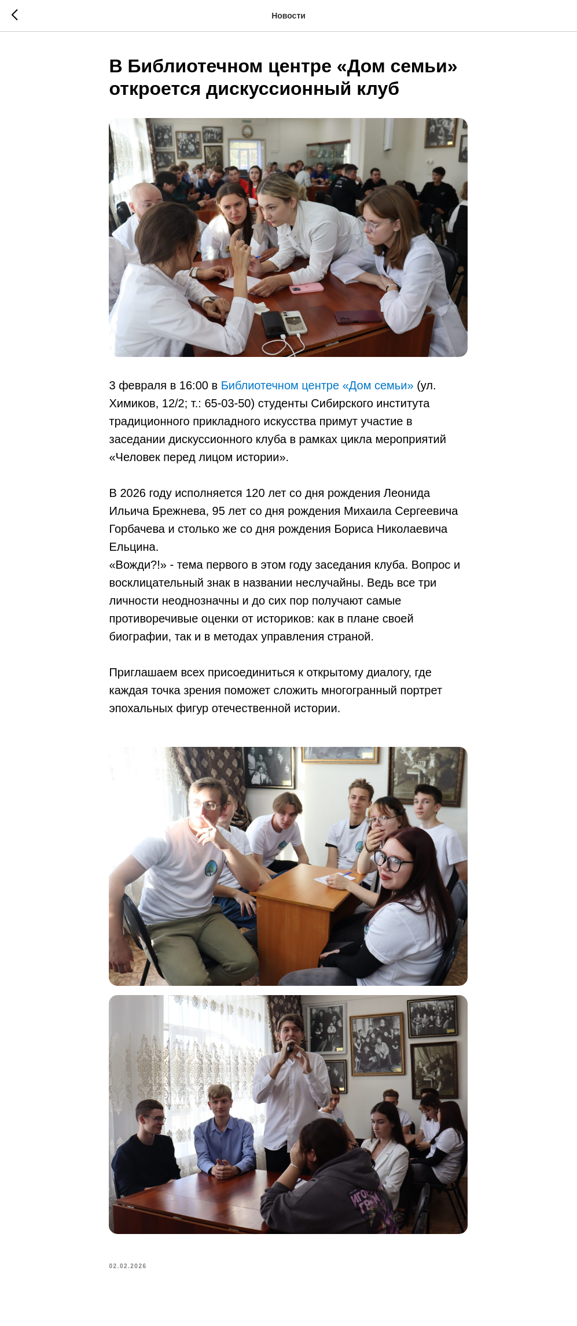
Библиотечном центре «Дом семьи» (317, 385)
